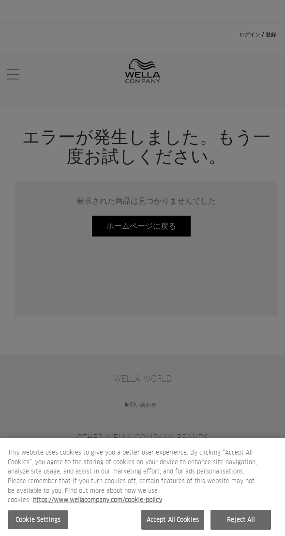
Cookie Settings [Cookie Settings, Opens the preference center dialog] (37, 522)
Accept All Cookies (173, 522)
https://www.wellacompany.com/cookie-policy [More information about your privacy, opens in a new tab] (97, 502)
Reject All (240, 522)
